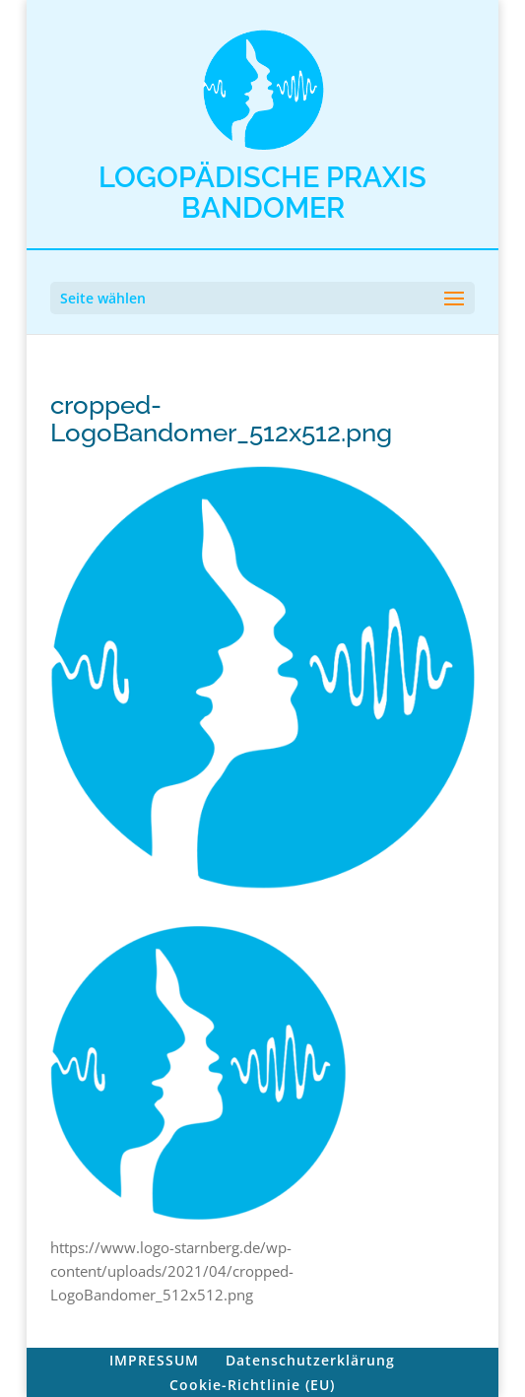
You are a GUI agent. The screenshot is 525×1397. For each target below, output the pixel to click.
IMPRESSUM (154, 1360)
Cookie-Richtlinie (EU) (252, 1384)
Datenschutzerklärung (310, 1360)
